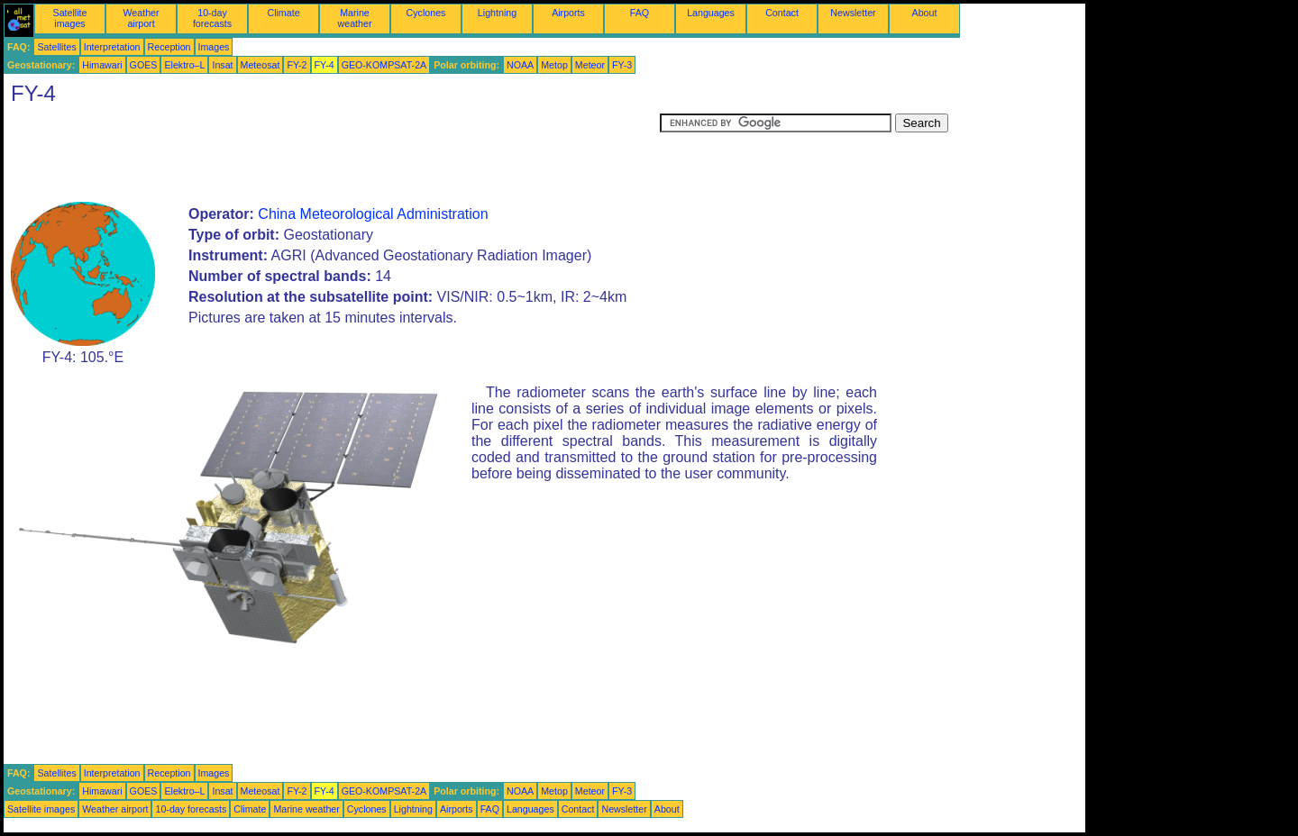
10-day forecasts (212, 18)
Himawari (102, 64)
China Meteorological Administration (373, 214)
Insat (222, 64)
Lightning (497, 12)
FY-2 (296, 64)
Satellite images (70, 18)
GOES (144, 64)
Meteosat (260, 64)
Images (214, 46)
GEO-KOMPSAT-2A (384, 64)
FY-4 (324, 64)
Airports (568, 12)
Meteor (590, 64)
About (924, 12)
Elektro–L (184, 64)
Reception (169, 46)
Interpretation (112, 46)
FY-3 (622, 64)
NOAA (520, 64)
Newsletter (852, 12)
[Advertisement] (332, 154)
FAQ (639, 12)
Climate (283, 12)
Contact (782, 12)
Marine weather (355, 18)
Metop (554, 64)
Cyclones (426, 12)
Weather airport (141, 18)
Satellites (56, 46)
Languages (711, 12)
